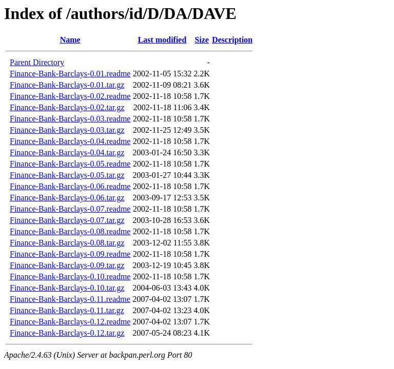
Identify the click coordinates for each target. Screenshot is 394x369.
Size (202, 39)
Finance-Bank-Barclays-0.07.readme (70, 208)
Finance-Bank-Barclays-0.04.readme (70, 141)
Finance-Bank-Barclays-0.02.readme (70, 96)
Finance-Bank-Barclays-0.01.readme (70, 73)
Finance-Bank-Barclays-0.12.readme (70, 321)
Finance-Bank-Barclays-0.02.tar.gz (67, 107)
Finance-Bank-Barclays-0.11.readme (70, 299)
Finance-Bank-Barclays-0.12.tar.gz (67, 333)
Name (70, 39)
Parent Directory (37, 62)
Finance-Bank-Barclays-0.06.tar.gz (67, 197)
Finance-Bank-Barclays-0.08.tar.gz (67, 242)
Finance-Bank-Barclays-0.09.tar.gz (67, 265)
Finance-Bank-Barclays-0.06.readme (70, 186)
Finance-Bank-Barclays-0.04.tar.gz (67, 152)
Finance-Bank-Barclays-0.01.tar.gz (67, 84)
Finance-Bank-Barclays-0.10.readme (70, 276)
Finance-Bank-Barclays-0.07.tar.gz (67, 220)
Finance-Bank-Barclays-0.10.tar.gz (67, 287)
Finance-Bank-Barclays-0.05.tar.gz (67, 175)
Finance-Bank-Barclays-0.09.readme (70, 254)
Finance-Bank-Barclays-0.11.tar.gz (67, 310)
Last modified (162, 39)
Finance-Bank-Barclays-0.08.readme (70, 231)
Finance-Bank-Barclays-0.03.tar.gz (67, 130)
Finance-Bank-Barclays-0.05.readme (70, 163)
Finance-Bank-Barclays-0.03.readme (70, 118)
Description (232, 39)
